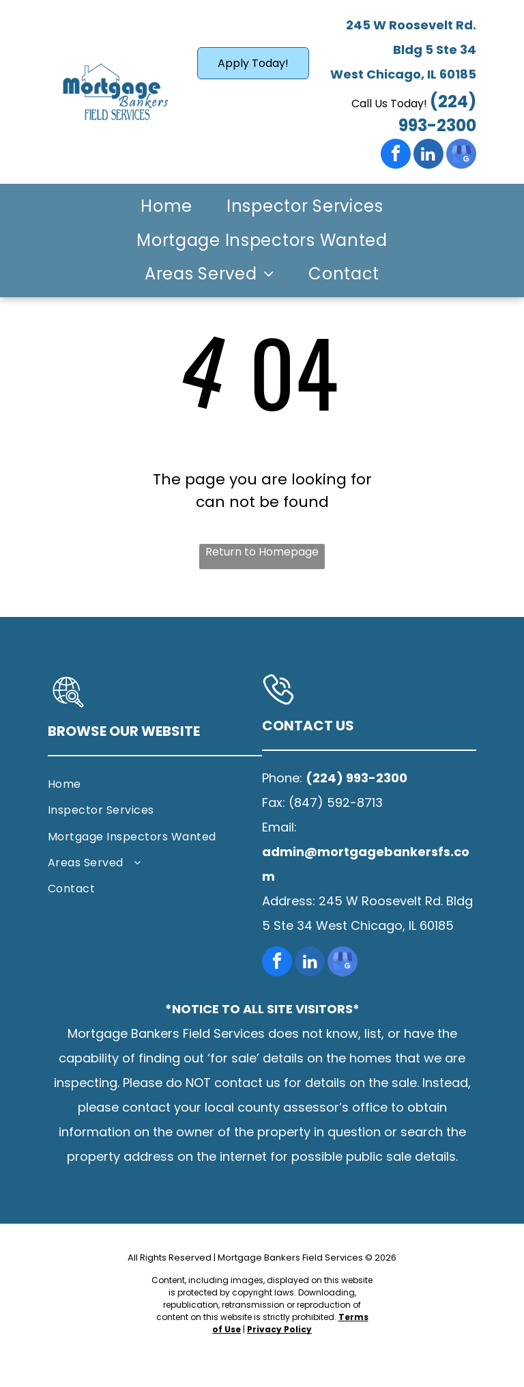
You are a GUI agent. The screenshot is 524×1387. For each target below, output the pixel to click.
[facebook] (396, 155)
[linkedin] (428, 155)
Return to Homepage (262, 552)
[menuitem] (166, 207)
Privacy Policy (279, 1329)
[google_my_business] (461, 155)
